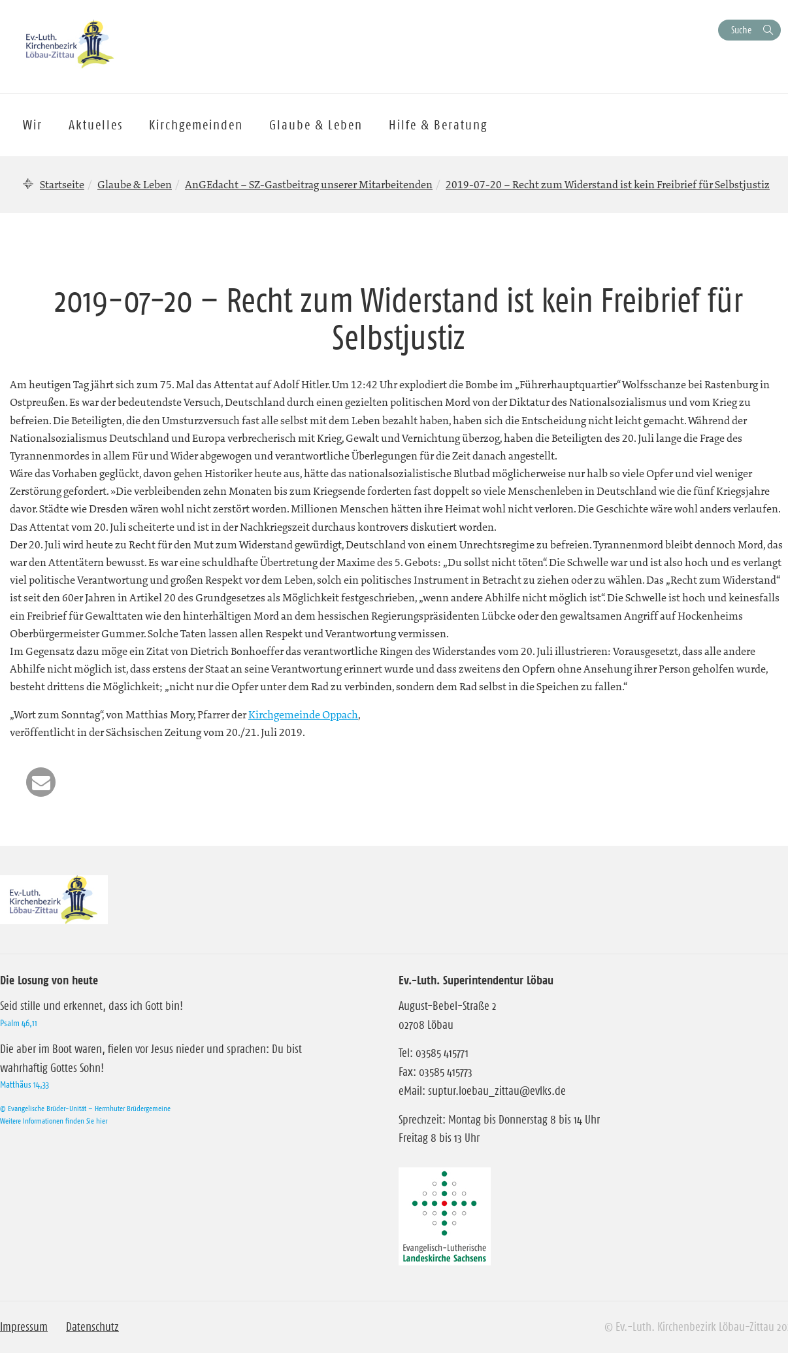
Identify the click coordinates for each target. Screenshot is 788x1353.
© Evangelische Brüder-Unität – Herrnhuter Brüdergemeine (85, 1108)
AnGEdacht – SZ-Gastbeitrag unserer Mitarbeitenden (309, 184)
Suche (741, 30)
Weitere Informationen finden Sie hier (53, 1121)
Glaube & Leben (134, 184)
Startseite (62, 184)
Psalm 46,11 (18, 1023)
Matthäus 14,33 (24, 1084)
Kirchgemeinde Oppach (303, 714)
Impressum (24, 1327)
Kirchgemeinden (196, 125)
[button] (41, 782)
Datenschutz (92, 1327)
